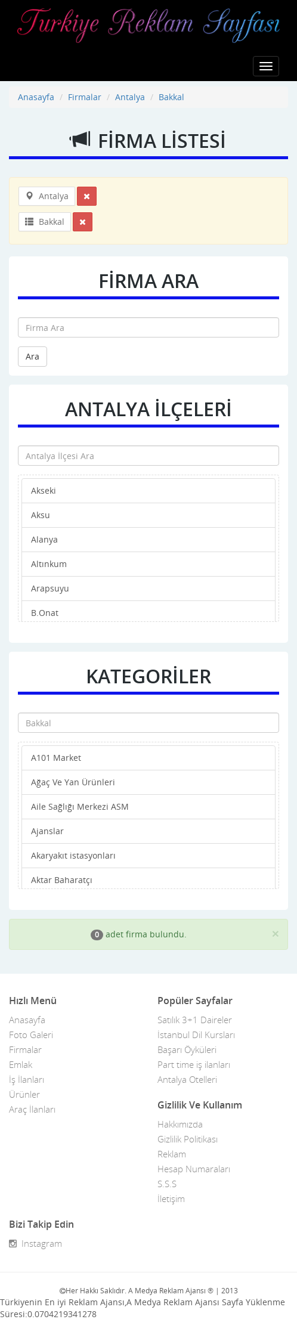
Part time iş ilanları (193, 1064)
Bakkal (171, 97)
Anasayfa (36, 97)
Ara (32, 356)
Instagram (35, 1243)
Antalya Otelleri (187, 1079)
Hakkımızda (180, 1124)
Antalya (130, 97)
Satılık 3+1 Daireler (194, 1020)
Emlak (20, 1064)
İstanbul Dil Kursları (196, 1034)
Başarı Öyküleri (186, 1049)
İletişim (171, 1198)
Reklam (171, 1154)
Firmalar (84, 97)
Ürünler (24, 1094)
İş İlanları (26, 1079)
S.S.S (167, 1184)
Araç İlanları (32, 1109)
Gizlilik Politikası (187, 1139)
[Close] (275, 933)
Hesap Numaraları (193, 1169)
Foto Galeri (31, 1034)
